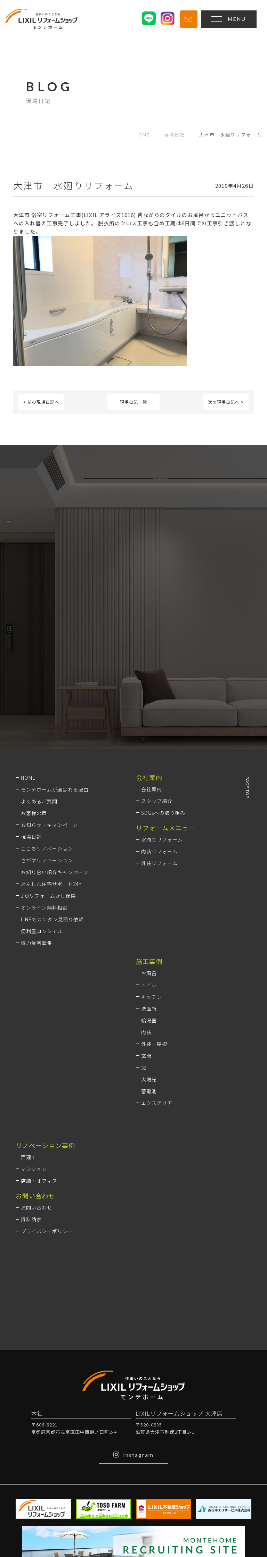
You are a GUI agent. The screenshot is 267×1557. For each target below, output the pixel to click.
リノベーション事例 (45, 1145)
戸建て (29, 1157)
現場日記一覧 (133, 402)
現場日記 (174, 134)
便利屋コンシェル (42, 931)
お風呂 (149, 973)
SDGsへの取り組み (163, 812)
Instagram (133, 1454)
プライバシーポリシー (47, 1231)
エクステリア (156, 1102)
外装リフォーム (159, 863)
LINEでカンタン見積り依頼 (52, 919)
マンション (34, 1168)
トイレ (149, 984)
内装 (146, 1032)
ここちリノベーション (47, 848)
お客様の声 (34, 813)
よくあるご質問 (39, 801)
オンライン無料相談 (44, 907)
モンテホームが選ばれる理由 (55, 789)
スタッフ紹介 (156, 800)
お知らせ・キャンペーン (49, 824)
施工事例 (149, 961)
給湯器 (149, 1020)
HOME (142, 134)
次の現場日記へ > (226, 402)
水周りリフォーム (162, 839)
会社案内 (151, 789)
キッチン (151, 996)
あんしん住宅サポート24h (51, 883)
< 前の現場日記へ (41, 402)
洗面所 (149, 1008)
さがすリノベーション (47, 860)
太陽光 (149, 1079)
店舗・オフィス (39, 1180)
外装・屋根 (154, 1043)
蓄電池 (149, 1091)
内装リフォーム (159, 851)
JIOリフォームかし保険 (48, 895)
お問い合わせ (36, 1207)
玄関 (146, 1055)
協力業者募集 (36, 942)
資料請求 (31, 1219)
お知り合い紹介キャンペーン (54, 872)
